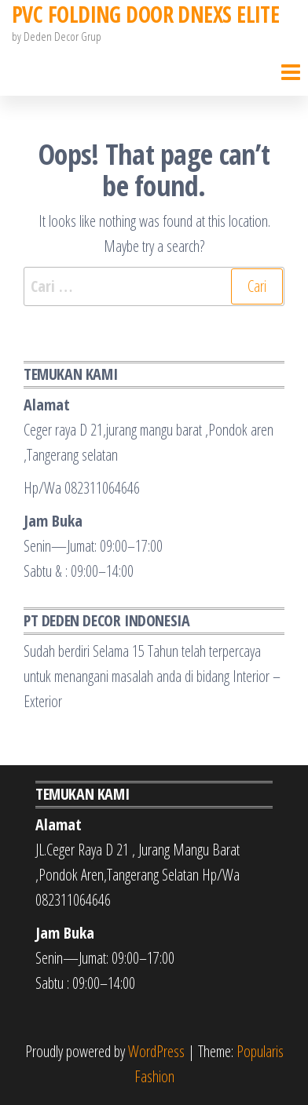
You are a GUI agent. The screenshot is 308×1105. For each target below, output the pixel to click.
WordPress (156, 1051)
